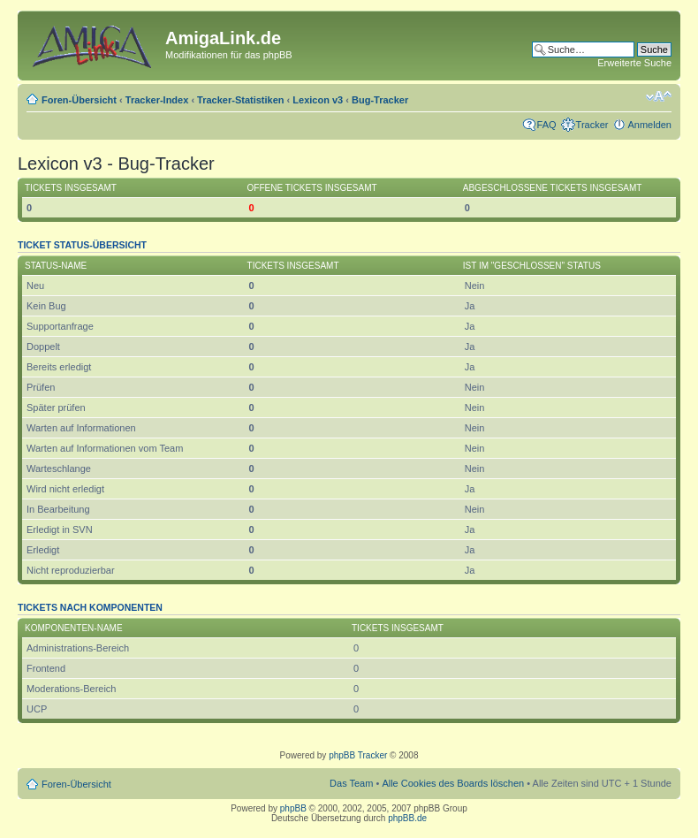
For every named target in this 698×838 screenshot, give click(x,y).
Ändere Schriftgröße (658, 96)
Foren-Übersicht (79, 100)
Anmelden (649, 124)
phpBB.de (407, 818)
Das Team (351, 783)
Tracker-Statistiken (240, 100)
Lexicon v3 (317, 100)
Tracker (592, 124)
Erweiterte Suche (634, 62)
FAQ (547, 124)
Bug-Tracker (380, 100)
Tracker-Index (157, 100)
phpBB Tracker (358, 755)
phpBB (293, 808)
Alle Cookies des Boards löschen (453, 783)
